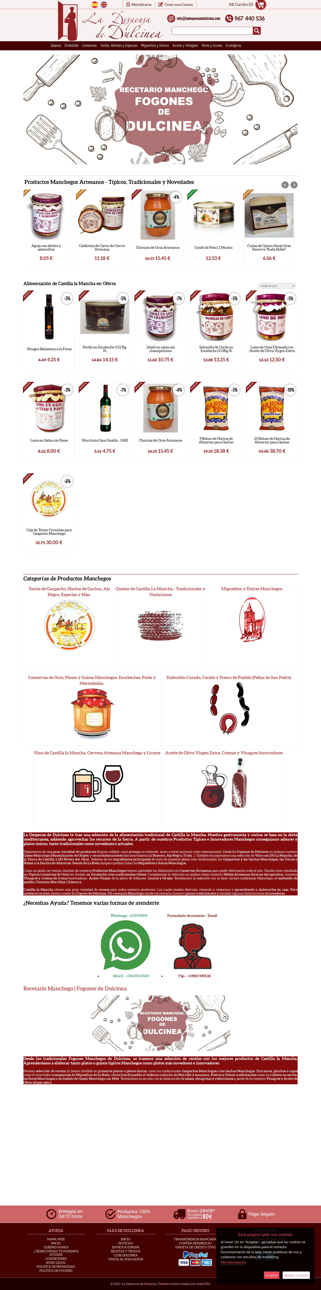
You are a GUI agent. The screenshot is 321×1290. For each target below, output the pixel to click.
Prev (285, 185)
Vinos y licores (212, 46)
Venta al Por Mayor (125, 1259)
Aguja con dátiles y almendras (49, 247)
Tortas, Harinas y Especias (119, 46)
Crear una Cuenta (179, 4)
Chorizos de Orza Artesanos (160, 247)
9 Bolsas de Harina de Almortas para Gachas (216, 440)
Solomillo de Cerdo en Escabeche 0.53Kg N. (216, 349)
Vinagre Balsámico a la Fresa (49, 349)
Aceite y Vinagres (185, 46)
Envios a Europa (126, 1247)
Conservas (89, 46)
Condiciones (56, 1258)
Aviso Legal (56, 1262)
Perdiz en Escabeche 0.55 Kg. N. (105, 349)
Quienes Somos (56, 1247)
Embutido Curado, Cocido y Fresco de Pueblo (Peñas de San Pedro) (229, 677)
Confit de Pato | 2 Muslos (216, 247)
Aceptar (271, 1275)
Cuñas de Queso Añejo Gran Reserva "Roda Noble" (272, 247)
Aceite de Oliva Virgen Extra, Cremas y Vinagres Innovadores (224, 753)
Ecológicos (233, 46)
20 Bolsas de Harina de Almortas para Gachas (272, 440)
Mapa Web (56, 1239)
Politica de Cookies (55, 1270)
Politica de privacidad (56, 1266)
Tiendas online (168, 1284)
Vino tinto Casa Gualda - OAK (105, 440)
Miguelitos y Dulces (155, 46)
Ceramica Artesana (64, 55)
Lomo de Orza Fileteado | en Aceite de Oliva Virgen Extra (272, 349)
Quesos (56, 46)
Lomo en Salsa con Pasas (49, 440)
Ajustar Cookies (296, 1275)
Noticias (125, 1243)
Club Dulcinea (126, 1255)
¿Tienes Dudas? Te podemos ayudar (56, 1252)
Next (294, 185)
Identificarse (142, 4)
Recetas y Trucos (125, 1251)
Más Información (233, 1262)
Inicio (56, 1243)
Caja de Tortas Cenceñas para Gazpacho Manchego (49, 531)
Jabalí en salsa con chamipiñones (160, 349)
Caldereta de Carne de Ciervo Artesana (105, 247)
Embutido (71, 46)
